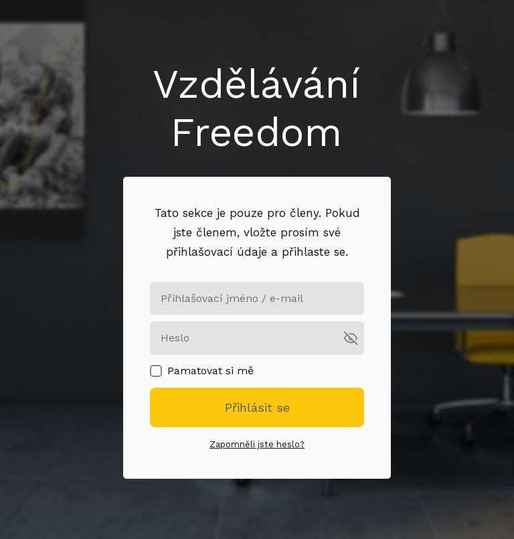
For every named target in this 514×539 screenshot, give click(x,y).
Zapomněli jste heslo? (257, 444)
